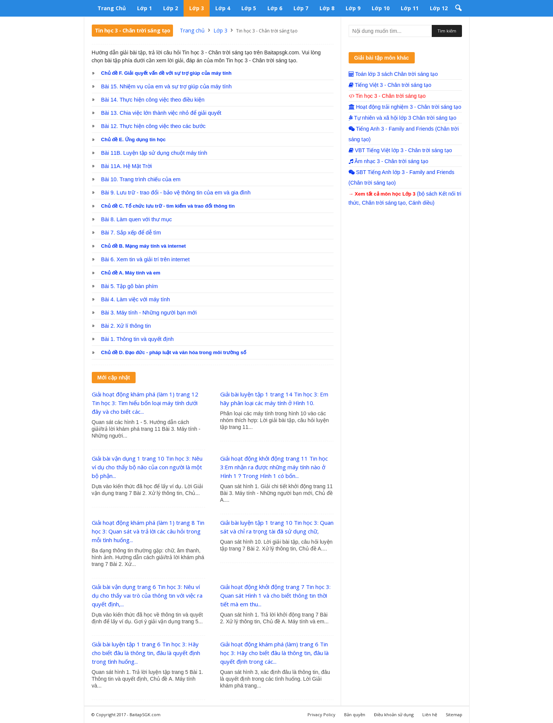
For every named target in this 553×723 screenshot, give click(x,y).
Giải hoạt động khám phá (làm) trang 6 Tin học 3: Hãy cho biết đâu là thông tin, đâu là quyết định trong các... (274, 652)
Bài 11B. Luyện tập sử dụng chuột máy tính (154, 153)
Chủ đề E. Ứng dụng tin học (133, 139)
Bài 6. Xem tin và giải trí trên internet (145, 259)
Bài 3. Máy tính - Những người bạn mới (149, 313)
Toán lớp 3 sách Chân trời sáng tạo (393, 74)
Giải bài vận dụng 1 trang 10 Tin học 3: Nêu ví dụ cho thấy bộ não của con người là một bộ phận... (147, 467)
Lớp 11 (410, 8)
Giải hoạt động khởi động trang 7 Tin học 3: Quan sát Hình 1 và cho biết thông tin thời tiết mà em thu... (275, 595)
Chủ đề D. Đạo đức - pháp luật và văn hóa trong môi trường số (173, 352)
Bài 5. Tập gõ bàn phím (129, 286)
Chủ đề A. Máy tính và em (131, 273)
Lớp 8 (327, 8)
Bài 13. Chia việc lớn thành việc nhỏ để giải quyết (161, 113)
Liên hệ (429, 714)
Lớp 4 (222, 8)
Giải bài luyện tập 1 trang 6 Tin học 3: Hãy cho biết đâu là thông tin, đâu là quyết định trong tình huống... (146, 652)
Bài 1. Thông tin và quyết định (137, 339)
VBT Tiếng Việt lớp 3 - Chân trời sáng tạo (400, 150)
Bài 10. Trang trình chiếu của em (141, 179)
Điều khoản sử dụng (394, 714)
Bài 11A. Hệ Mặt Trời (126, 166)
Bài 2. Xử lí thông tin (126, 326)
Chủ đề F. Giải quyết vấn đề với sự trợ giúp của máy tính (166, 73)
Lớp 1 (144, 8)
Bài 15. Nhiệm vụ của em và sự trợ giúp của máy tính (166, 86)
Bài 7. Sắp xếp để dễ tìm (131, 233)
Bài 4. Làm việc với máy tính (135, 299)
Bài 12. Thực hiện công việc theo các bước (153, 126)
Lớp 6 (274, 8)
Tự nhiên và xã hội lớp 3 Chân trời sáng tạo (403, 118)
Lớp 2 (170, 8)
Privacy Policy (321, 714)
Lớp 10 (380, 8)
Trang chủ (111, 8)
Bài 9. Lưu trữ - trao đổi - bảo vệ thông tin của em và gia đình (176, 193)
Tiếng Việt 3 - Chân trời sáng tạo (390, 85)
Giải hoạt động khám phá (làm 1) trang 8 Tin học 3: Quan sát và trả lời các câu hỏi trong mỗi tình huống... (148, 531)
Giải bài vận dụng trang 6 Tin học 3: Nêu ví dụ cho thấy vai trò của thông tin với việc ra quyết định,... (147, 595)
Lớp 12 (439, 8)
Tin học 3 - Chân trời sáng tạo (387, 96)
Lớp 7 (300, 8)
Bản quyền (354, 714)
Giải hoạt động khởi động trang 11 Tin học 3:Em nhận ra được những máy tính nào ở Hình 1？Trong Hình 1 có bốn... (274, 467)
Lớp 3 (196, 8)
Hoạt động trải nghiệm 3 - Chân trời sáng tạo (405, 107)
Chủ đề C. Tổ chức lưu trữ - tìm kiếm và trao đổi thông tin (168, 206)
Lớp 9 (353, 8)
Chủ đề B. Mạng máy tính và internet (143, 246)
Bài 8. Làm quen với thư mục (136, 219)
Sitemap (454, 714)
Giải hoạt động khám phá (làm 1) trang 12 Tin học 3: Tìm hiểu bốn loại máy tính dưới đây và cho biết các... (145, 402)
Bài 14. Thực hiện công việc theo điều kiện (153, 100)
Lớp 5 (248, 8)
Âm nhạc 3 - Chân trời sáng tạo (388, 161)
